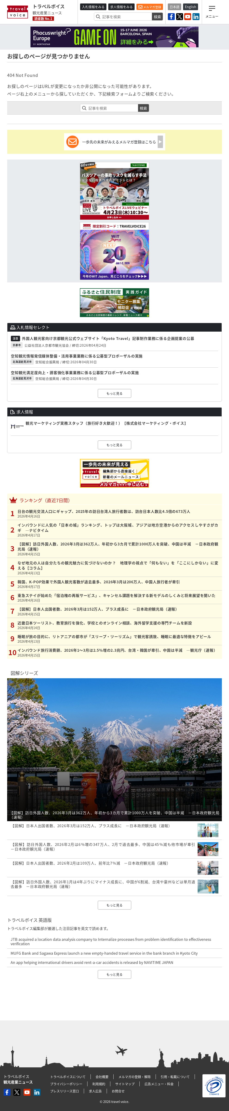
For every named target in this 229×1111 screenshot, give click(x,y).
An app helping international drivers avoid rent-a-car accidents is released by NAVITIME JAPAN (92, 962)
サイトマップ (125, 1083)
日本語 (174, 6)
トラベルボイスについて (68, 1076)
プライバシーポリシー (66, 1083)
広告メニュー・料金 (159, 1083)
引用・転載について (175, 1076)
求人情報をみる (121, 6)
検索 (157, 16)
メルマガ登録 (149, 7)
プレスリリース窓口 (64, 1091)
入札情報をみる (93, 6)
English (190, 6)
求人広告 (95, 1091)
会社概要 (102, 1076)
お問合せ (118, 1091)
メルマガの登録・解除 (134, 1076)
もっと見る (114, 393)
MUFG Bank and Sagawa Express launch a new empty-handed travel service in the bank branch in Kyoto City (104, 953)
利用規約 (98, 1083)
